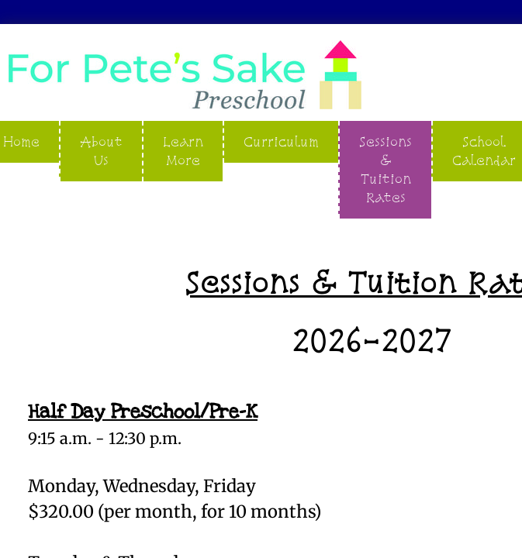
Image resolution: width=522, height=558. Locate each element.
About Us (101, 150)
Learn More (183, 150)
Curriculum (281, 141)
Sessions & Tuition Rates (385, 169)
